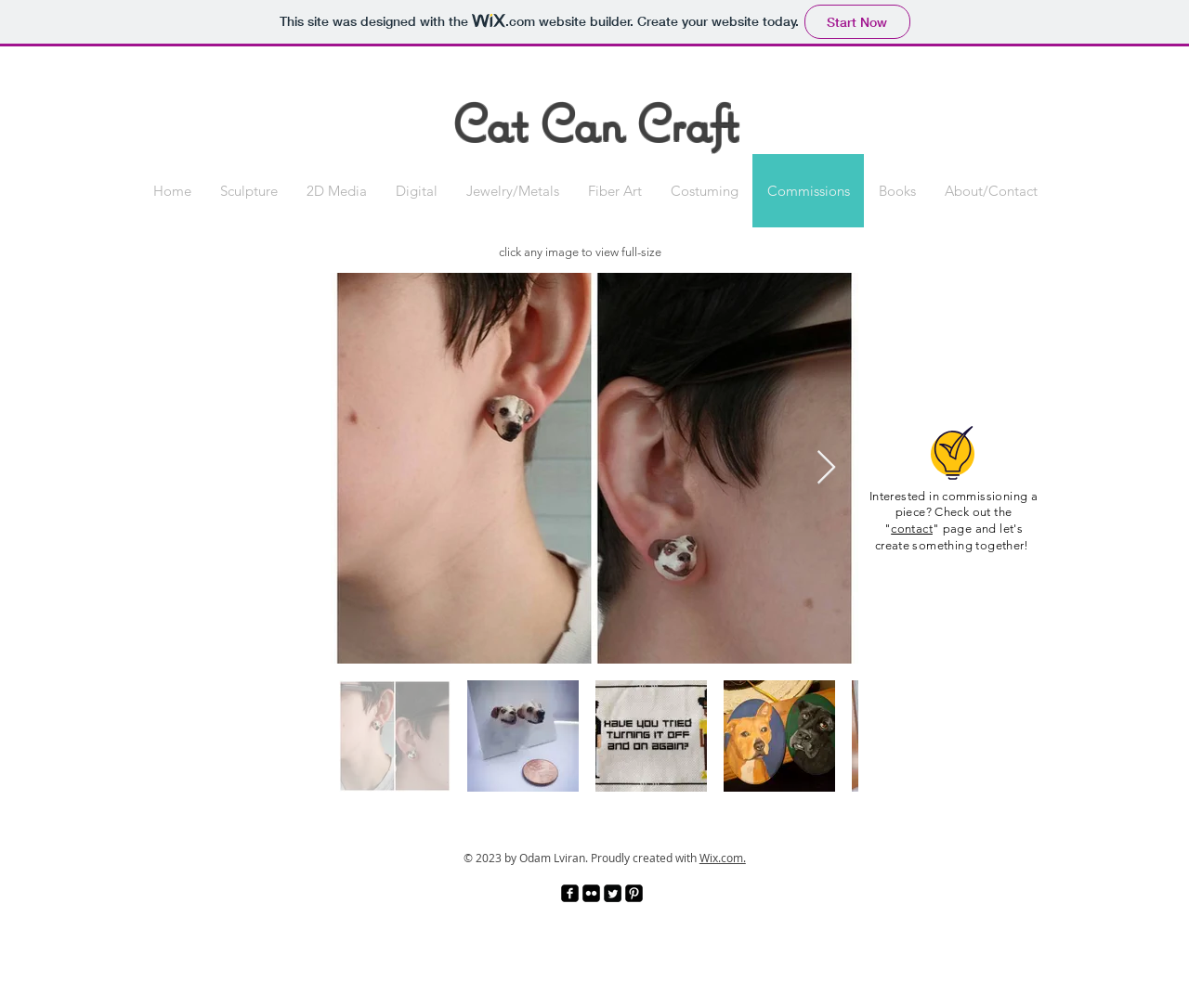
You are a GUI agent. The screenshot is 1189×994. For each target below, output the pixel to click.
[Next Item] (826, 468)
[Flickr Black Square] (591, 893)
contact (912, 529)
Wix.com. (722, 857)
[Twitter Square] (612, 893)
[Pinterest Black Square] (634, 893)
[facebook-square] (570, 893)
